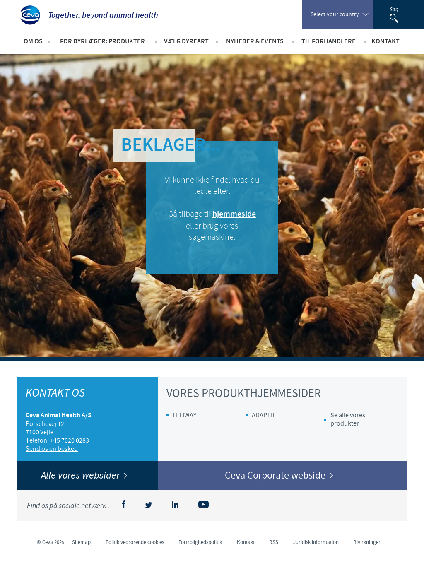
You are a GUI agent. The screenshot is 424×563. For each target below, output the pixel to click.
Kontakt (246, 542)
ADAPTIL (264, 415)
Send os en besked (52, 449)
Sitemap (81, 542)
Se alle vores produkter (347, 419)
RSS (273, 542)
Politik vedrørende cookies (135, 542)
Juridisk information (316, 542)
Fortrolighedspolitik (200, 542)
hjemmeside (234, 214)
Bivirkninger (367, 542)
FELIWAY (185, 415)
